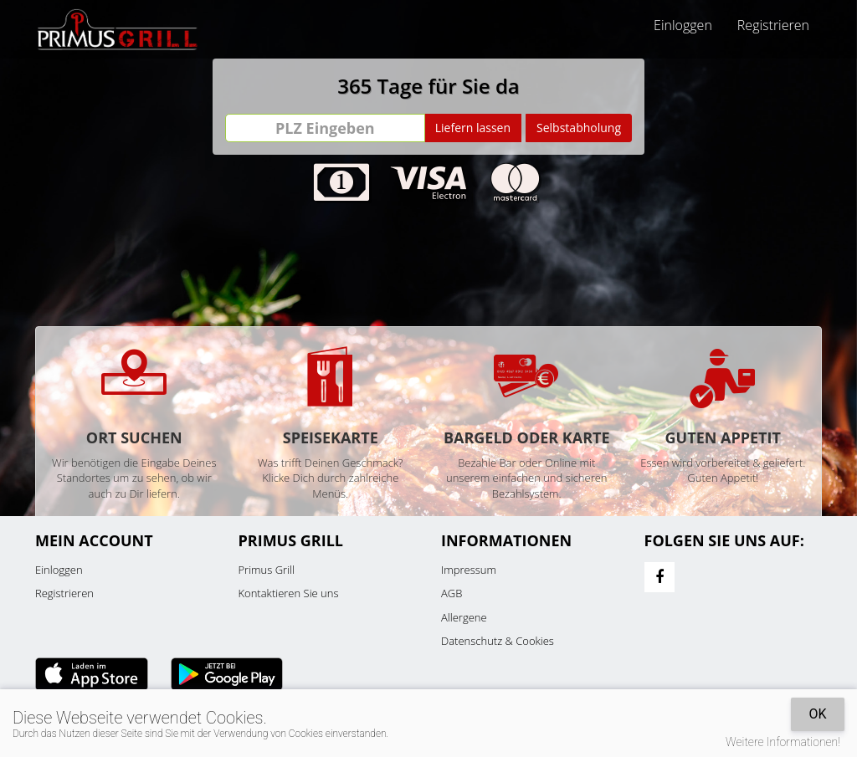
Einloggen (683, 25)
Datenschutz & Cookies (497, 640)
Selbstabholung (578, 128)
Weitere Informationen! (783, 742)
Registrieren (773, 25)
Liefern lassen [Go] (473, 128)
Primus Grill (267, 569)
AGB (451, 593)
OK (817, 714)
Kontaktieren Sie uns (289, 593)
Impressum (468, 569)
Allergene (464, 617)
